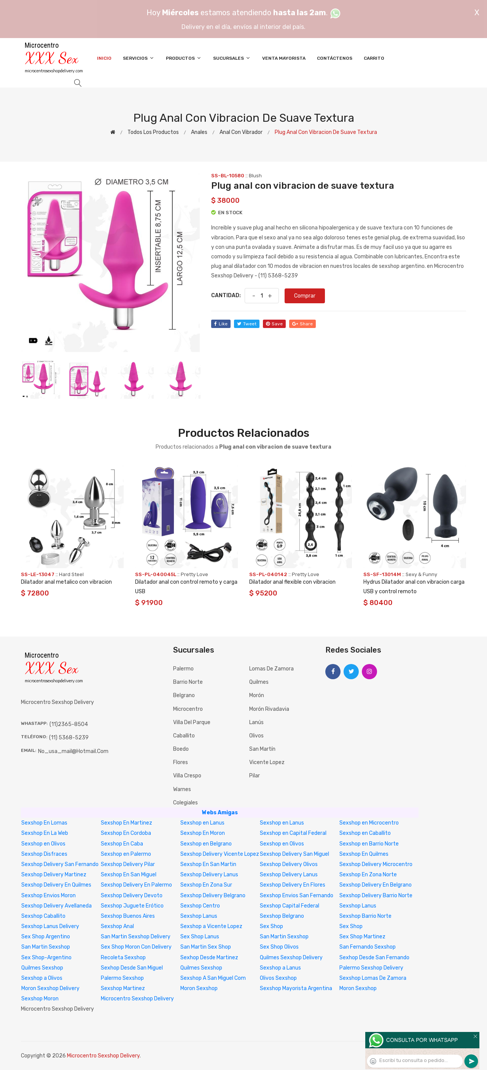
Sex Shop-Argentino (46, 957)
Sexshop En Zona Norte (368, 874)
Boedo (181, 749)
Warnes (182, 789)
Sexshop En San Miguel (128, 874)
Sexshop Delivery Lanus (209, 874)
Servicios (138, 58)
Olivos (256, 735)
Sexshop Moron (40, 998)
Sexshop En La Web (44, 833)
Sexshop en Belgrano (206, 844)
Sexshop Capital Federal (289, 906)
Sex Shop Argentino (45, 936)
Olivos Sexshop (278, 978)
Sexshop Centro (200, 906)
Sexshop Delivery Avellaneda (56, 906)
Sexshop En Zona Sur (206, 885)
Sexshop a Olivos (41, 978)
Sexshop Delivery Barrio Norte (375, 895)
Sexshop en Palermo (126, 854)
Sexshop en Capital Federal (293, 833)
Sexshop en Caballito (365, 833)
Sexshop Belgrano (282, 916)
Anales (199, 132)
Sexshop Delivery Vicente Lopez (219, 854)
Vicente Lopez (267, 762)
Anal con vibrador (241, 132)
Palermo (183, 669)
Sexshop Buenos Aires (128, 916)
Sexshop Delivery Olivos (289, 864)
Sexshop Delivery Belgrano (212, 895)
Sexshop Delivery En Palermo (136, 885)
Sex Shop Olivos (279, 947)
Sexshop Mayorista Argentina (296, 988)
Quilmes (259, 682)
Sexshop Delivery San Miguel (294, 854)
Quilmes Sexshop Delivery (291, 957)
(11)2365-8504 (68, 724)
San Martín (262, 749)
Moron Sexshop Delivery (50, 988)
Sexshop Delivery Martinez (53, 874)
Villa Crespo (187, 775)
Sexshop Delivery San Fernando (60, 864)
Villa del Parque (191, 722)
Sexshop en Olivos (43, 844)
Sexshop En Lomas (44, 823)
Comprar (304, 296)
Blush (255, 175)
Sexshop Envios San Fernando (296, 895)
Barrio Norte (188, 682)
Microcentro (188, 709)
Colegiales (185, 802)
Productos (184, 58)
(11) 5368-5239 (69, 737)
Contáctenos (334, 58)
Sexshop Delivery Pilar (128, 864)
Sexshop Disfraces (44, 854)
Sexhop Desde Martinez (209, 957)
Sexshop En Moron (202, 833)
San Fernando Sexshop (367, 947)
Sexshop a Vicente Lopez (211, 926)
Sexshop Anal (117, 926)
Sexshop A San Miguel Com (213, 978)
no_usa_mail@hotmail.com (73, 751)
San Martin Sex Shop (205, 947)
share (302, 323)
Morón (256, 695)
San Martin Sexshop (284, 936)
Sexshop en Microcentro (369, 823)
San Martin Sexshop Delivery (135, 936)
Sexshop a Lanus (280, 968)
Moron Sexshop (199, 988)
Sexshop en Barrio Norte (369, 844)
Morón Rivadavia (269, 709)
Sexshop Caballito (43, 916)
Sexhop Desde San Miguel (132, 968)
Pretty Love (194, 574)
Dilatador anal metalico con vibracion (66, 582)
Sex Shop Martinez (362, 936)
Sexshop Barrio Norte (365, 916)
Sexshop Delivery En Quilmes (56, 885)
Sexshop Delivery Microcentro (375, 864)
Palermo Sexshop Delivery (371, 968)
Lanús (256, 722)
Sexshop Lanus (357, 906)
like (221, 323)
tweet (246, 323)
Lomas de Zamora (271, 669)
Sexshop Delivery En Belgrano (375, 885)
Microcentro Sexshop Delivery (137, 998)
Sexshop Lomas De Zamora (372, 978)
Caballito (184, 735)
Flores (180, 762)
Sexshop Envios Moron (48, 895)
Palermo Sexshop (122, 978)
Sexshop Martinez (123, 988)
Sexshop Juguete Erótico (132, 906)
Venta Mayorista (284, 58)
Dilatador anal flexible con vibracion (292, 582)
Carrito (374, 58)
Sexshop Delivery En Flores (292, 885)
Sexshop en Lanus (202, 823)
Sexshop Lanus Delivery (50, 926)
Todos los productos (153, 132)
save (274, 323)
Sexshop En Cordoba (126, 833)
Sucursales (232, 58)
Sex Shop (271, 926)
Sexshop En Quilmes (363, 854)
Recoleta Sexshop (123, 957)
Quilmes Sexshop (42, 968)
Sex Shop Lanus (199, 936)
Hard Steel (71, 574)
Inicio (104, 58)
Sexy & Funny (421, 574)
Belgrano (184, 695)
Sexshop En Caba (122, 844)
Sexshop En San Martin (208, 864)
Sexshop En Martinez (126, 823)
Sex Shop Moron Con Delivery (136, 947)
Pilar (254, 775)
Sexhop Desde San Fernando (374, 957)
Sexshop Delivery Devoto (131, 895)
